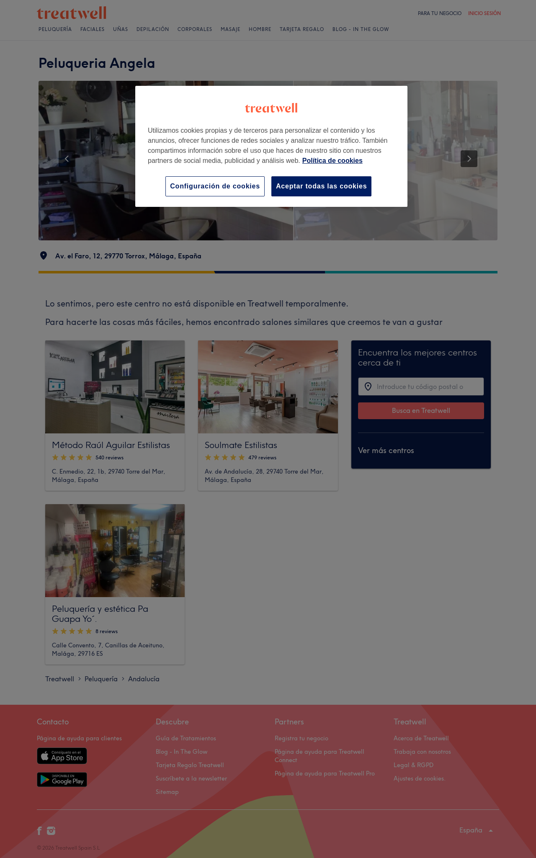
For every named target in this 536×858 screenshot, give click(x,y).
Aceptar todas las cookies (321, 186)
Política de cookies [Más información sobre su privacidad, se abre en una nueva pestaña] (332, 160)
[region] (271, 146)
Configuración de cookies (215, 186)
